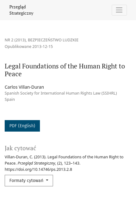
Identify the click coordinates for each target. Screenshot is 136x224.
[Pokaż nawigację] (119, 10)
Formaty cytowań (27, 180)
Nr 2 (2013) (15, 40)
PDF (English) (22, 125)
